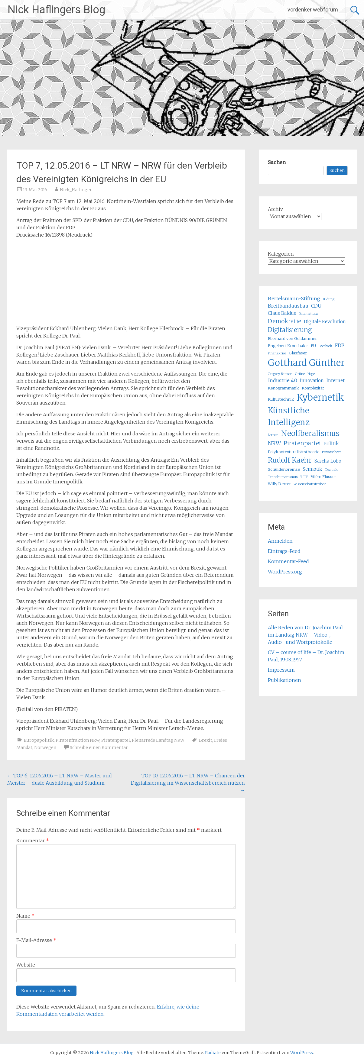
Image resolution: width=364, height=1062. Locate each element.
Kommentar (32, 841)
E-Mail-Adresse (36, 940)
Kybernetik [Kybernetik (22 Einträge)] (320, 397)
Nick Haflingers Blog (56, 9)
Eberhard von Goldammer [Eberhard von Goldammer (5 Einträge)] (292, 338)
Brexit (205, 740)
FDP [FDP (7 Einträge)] (339, 345)
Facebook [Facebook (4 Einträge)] (325, 346)
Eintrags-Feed (284, 551)
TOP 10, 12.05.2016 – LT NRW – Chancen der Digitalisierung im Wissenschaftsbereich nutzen (188, 783)
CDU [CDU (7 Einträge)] (316, 306)
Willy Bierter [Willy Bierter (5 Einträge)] (279, 483)
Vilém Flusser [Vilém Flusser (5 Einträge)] (323, 476)
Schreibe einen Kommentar (99, 747)
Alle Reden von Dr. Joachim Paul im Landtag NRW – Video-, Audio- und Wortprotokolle (305, 635)
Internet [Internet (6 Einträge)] (336, 380)
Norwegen (45, 747)
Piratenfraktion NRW (77, 740)
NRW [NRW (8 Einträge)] (274, 443)
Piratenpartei (115, 740)
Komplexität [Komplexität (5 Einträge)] (313, 388)
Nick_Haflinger (76, 189)
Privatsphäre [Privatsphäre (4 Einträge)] (331, 452)
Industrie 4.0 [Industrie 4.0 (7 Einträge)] (282, 380)
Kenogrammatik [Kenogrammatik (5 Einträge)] (283, 388)
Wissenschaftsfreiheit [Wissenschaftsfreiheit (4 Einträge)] (310, 484)
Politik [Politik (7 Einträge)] (331, 444)
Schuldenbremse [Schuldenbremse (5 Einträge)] (284, 469)
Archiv (275, 209)
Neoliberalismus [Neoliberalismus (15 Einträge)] (310, 433)
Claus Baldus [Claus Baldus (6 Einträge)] (282, 313)
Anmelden (280, 541)
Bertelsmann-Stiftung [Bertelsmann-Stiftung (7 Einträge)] (294, 298)
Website (25, 965)
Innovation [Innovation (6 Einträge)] (312, 380)
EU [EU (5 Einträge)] (313, 345)
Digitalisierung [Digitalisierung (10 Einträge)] (290, 330)
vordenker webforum (313, 9)
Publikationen (284, 680)
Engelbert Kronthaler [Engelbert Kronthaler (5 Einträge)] (288, 345)
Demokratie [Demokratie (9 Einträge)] (284, 321)
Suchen (277, 162)
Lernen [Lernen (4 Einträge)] (273, 435)
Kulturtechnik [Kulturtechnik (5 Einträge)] (281, 399)
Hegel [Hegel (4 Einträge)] (311, 374)
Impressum (281, 670)
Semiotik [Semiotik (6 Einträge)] (312, 469)
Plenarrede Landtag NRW (158, 740)
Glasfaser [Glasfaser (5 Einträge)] (298, 353)
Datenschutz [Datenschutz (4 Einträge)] (308, 314)
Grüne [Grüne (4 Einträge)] (300, 374)
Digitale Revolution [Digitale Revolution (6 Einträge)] (325, 321)
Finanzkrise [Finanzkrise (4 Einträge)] (277, 353)
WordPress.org (285, 572)
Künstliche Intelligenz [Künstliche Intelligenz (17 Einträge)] (289, 416)
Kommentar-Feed (288, 561)
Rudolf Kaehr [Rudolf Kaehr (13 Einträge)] (290, 460)
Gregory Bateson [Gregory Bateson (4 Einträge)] (280, 374)
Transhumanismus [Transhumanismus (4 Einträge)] (282, 477)
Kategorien (281, 254)
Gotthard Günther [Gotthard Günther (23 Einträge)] (306, 362)
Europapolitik (39, 740)
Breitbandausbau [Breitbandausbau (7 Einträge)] (288, 306)
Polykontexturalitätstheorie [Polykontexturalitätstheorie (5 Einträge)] (293, 451)
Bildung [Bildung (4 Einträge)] (328, 299)
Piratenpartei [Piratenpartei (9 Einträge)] (302, 443)
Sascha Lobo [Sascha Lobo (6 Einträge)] (327, 461)
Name (25, 916)
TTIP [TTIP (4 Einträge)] (304, 477)
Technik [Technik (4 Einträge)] (331, 470)
